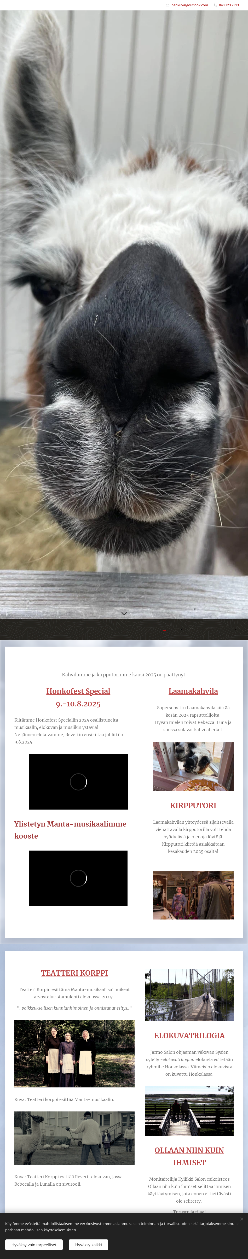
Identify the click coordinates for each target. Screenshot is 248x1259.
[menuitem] (187, 629)
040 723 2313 (229, 5)
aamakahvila (195, 691)
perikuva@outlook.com (189, 5)
